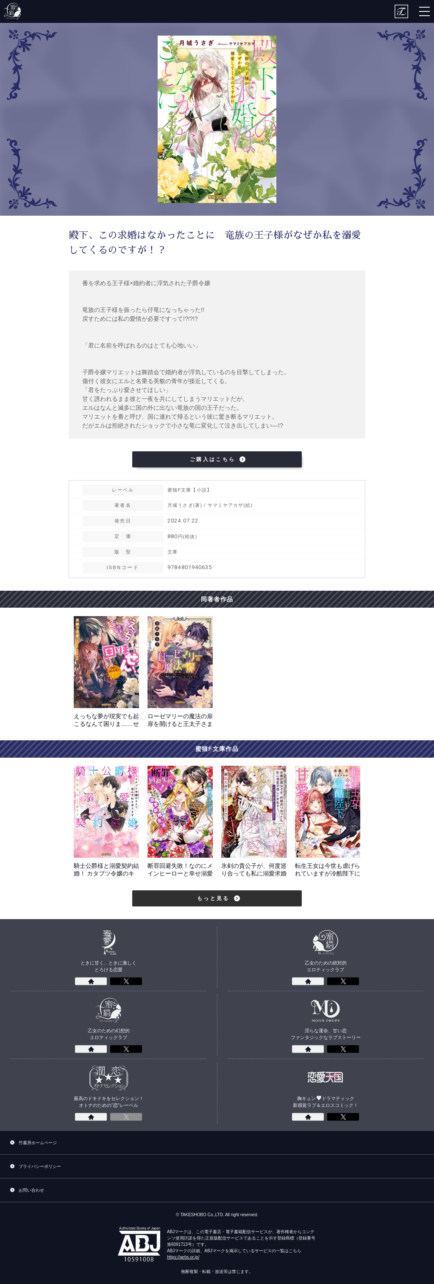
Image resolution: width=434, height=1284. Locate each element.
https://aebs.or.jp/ (183, 1257)
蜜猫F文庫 (12, 11)
